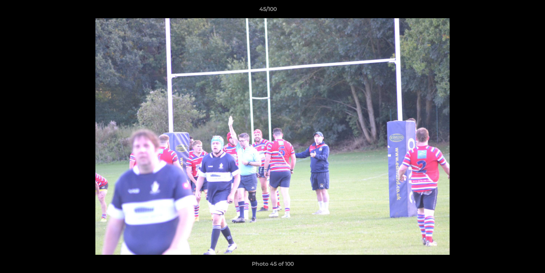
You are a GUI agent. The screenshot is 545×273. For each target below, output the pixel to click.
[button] (513, 11)
